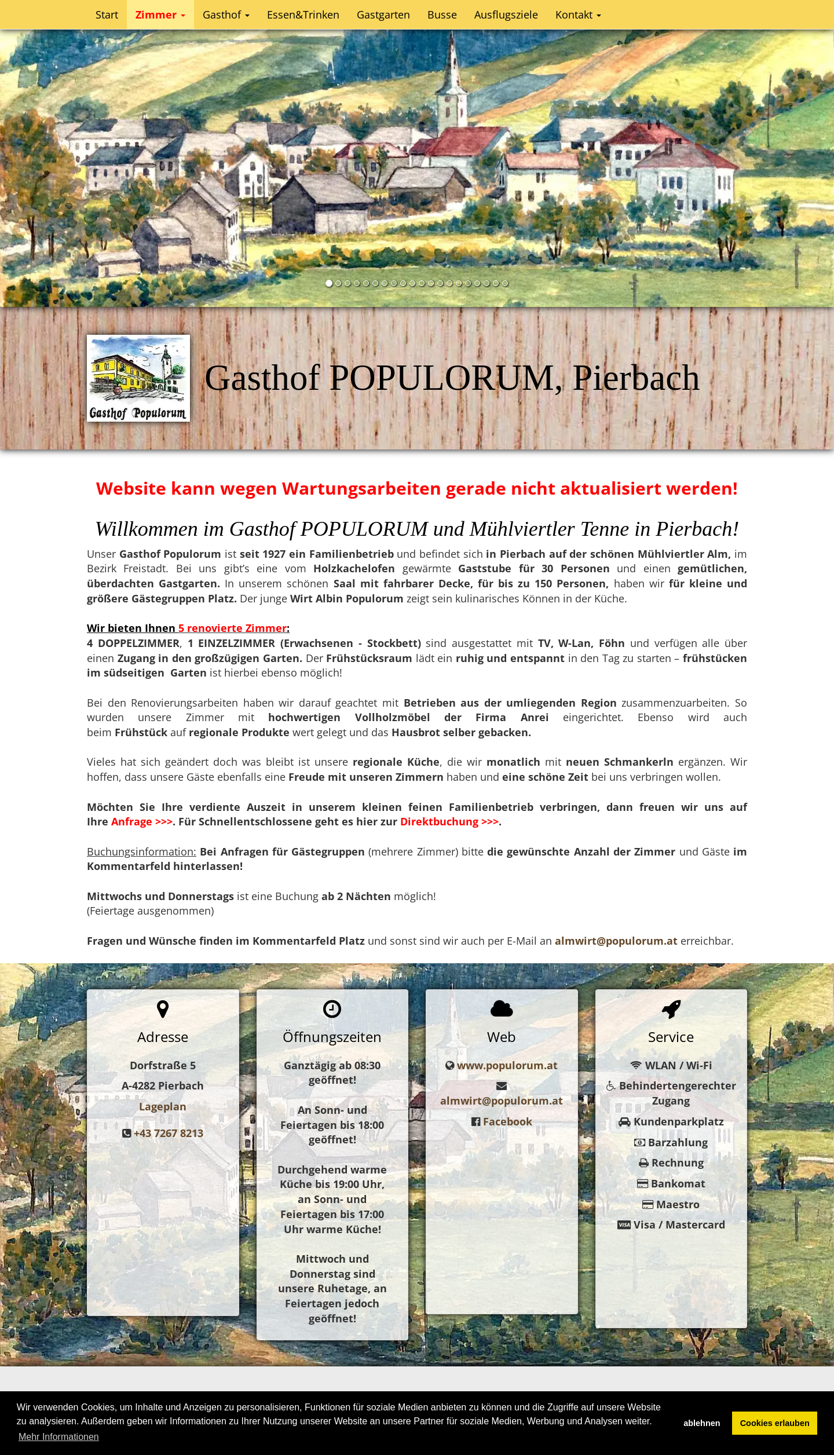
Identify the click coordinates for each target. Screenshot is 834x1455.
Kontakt (578, 14)
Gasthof (226, 14)
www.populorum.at (507, 1065)
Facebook (507, 1121)
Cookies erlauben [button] (775, 1423)
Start (107, 14)
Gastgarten (383, 14)
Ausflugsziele (506, 14)
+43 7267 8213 (168, 1133)
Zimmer (160, 14)
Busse (442, 14)
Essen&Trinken (303, 14)
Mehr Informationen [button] (59, 1437)
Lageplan (162, 1106)
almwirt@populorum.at (501, 1100)
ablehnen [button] (701, 1423)
